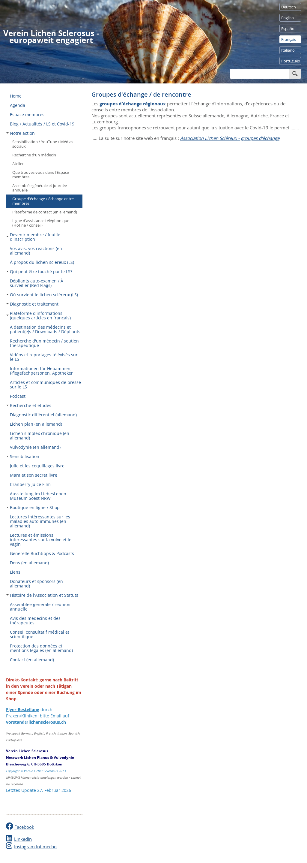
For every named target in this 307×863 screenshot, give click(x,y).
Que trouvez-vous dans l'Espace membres (40, 175)
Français (288, 39)
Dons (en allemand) (29, 563)
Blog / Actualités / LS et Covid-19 (42, 124)
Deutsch (288, 7)
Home (16, 96)
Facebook (24, 827)
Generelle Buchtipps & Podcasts (42, 553)
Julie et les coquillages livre (37, 466)
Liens (15, 572)
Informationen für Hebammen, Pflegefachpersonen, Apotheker (41, 371)
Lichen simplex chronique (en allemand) (39, 435)
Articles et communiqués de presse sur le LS (45, 384)
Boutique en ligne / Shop (33, 507)
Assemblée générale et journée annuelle (39, 188)
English (287, 17)
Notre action (20, 133)
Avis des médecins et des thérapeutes (35, 620)
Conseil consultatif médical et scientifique (39, 634)
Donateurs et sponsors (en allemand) (36, 583)
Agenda (17, 105)
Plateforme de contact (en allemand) (44, 212)
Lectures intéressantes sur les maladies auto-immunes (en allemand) (40, 521)
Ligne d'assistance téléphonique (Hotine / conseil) (40, 223)
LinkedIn (23, 839)
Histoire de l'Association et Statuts (42, 595)
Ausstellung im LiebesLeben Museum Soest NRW (38, 496)
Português (290, 61)
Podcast (17, 396)
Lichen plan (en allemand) (36, 424)
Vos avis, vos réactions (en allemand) (36, 251)
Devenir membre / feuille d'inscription (33, 237)
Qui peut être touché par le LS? (39, 271)
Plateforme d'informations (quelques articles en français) (38, 315)
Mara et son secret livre (33, 475)
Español (288, 28)
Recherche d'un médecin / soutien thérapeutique (44, 343)
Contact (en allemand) (32, 659)
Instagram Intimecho (35, 846)
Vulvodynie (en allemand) (35, 447)
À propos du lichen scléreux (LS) (42, 262)
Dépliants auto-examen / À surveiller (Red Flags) (36, 283)
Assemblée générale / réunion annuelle (40, 607)
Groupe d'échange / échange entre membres (43, 201)
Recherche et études (28, 405)
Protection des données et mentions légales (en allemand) (41, 648)
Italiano (288, 50)
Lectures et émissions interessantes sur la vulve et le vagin (40, 539)
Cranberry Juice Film (30, 484)
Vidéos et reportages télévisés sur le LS (44, 357)
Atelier (18, 163)
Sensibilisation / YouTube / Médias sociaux (42, 144)
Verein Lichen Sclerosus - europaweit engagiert (51, 36)
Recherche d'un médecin (34, 155)
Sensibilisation (22, 456)
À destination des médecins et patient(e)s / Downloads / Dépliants (45, 329)
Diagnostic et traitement (32, 304)
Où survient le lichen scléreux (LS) (42, 294)
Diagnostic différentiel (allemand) (43, 415)
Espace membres (27, 114)
